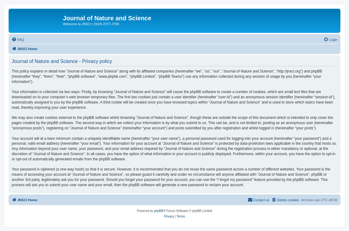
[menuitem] (18, 39)
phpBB (158, 211)
